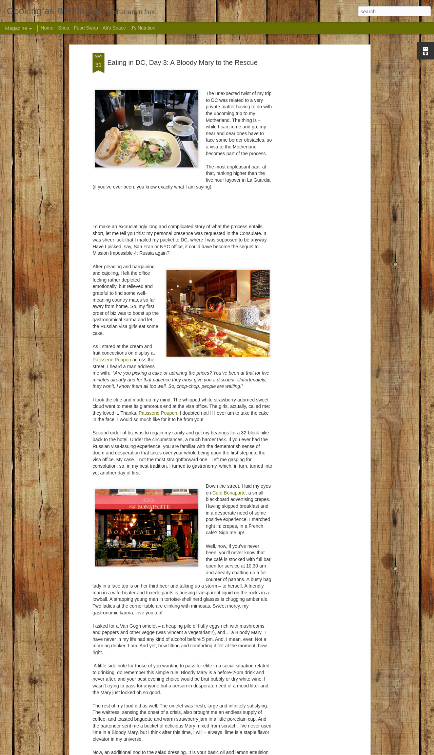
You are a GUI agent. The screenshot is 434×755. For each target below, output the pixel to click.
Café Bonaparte (228, 463)
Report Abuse (281, 751)
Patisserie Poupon (112, 329)
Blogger (261, 751)
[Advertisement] (309, 130)
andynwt (226, 751)
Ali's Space (114, 28)
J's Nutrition (143, 28)
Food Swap (86, 28)
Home (47, 28)
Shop (63, 28)
